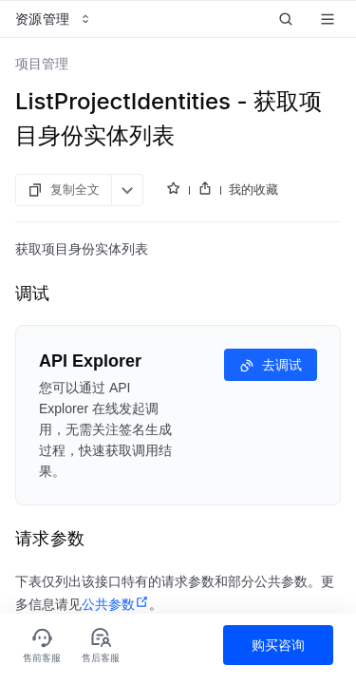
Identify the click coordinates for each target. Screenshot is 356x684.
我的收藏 (253, 189)
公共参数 (115, 604)
